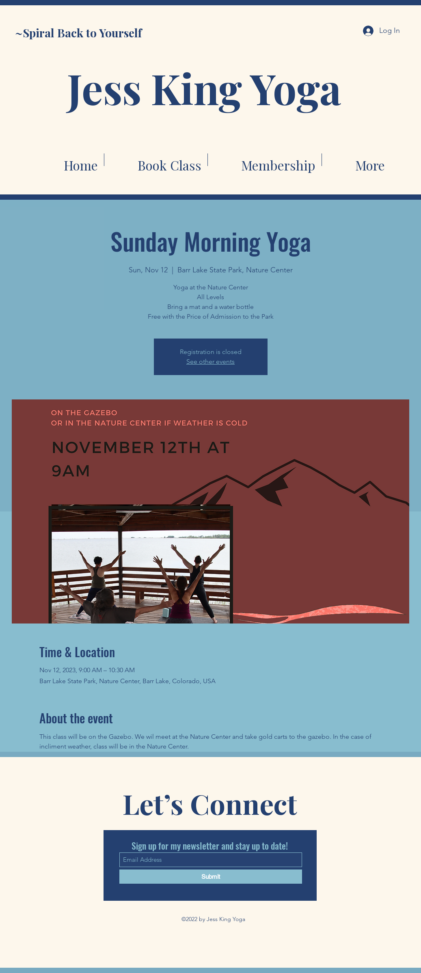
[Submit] (210, 876)
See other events (210, 361)
